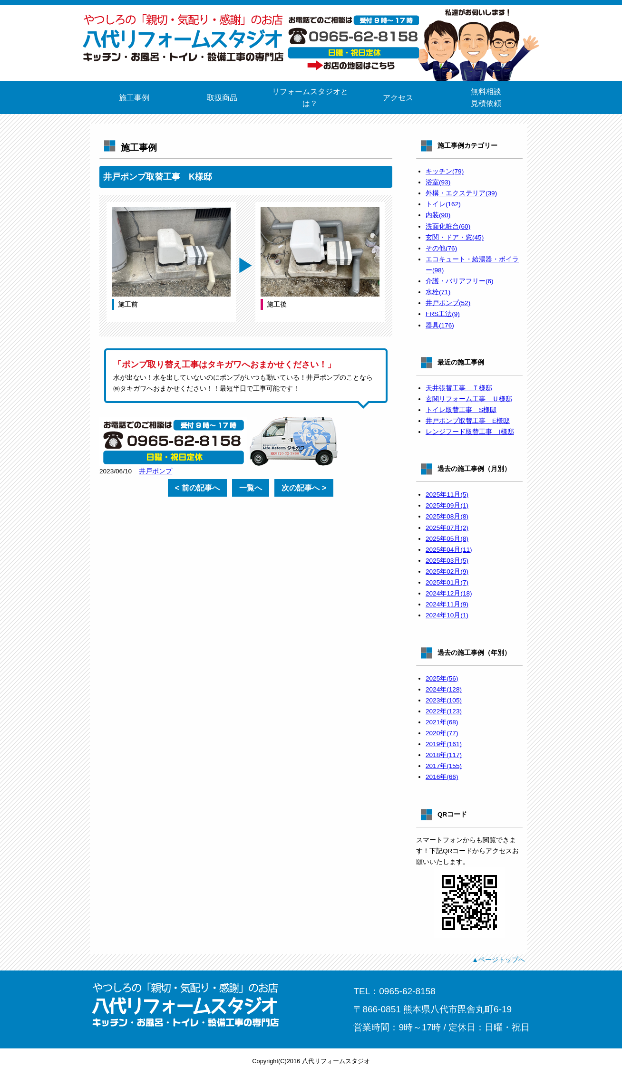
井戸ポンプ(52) (448, 303)
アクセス (398, 98)
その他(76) (441, 248)
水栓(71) (438, 292)
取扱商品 (222, 98)
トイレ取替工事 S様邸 (461, 409)
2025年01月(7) (447, 582)
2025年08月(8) (447, 516)
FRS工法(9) (443, 313)
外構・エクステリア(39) (461, 193)
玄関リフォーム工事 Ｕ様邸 (469, 399)
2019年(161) (444, 744)
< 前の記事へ (197, 488)
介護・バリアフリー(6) (460, 281)
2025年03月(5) (447, 560)
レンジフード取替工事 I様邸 (470, 431)
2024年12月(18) (449, 593)
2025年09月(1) (447, 505)
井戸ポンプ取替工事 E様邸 (468, 420)
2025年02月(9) (447, 571)
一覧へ (250, 488)
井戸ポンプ (155, 471)
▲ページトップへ (498, 959)
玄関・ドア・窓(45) (455, 237)
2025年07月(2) (447, 527)
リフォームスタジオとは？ (310, 97)
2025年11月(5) (447, 494)
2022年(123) (444, 711)
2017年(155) (444, 765)
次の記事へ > (304, 488)
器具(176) (440, 325)
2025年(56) (442, 678)
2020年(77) (442, 733)
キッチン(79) (445, 171)
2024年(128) (444, 689)
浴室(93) (438, 182)
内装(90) (438, 215)
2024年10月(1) (447, 615)
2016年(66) (442, 776)
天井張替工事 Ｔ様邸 (459, 388)
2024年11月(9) (447, 604)
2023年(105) (444, 700)
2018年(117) (444, 755)
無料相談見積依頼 (486, 97)
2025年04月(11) (449, 549)
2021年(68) (442, 722)
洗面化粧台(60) (448, 226)
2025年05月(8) (447, 538)
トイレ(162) (443, 204)
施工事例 (134, 98)
